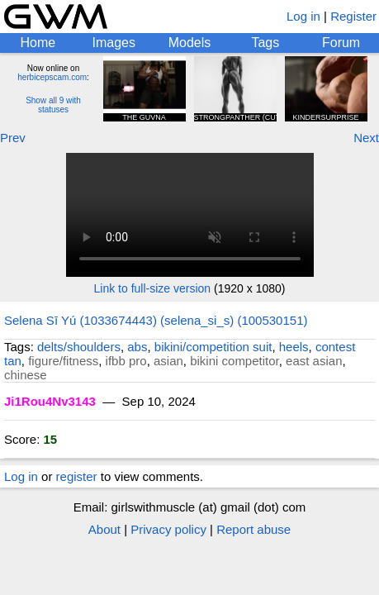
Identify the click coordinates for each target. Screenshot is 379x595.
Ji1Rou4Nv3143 (50, 401)
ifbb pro (126, 361)
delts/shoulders (79, 347)
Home (38, 43)
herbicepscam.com (52, 77)
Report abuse (253, 529)
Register (353, 16)
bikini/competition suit (213, 347)
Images (113, 43)
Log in (303, 16)
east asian (314, 361)
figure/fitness (63, 361)
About (104, 529)
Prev (13, 138)
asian (168, 361)
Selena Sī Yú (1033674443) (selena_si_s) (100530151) (156, 320)
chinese (25, 375)
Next (366, 138)
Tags (265, 43)
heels (294, 347)
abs (137, 347)
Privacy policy (168, 529)
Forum (341, 43)
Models (189, 43)
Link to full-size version (152, 288)
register (76, 476)
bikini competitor (234, 361)
